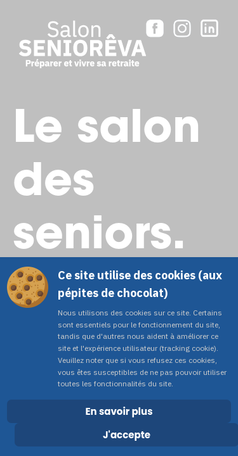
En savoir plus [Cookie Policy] (118, 411)
